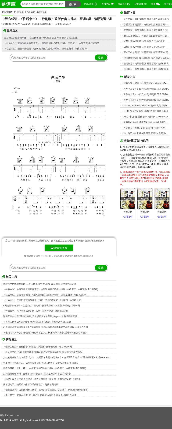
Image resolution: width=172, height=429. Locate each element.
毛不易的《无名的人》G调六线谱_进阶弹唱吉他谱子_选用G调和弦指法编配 (40, 362)
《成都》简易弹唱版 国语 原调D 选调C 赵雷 (143, 41)
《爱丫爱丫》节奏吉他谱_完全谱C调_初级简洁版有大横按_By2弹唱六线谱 (39, 395)
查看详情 (127, 211)
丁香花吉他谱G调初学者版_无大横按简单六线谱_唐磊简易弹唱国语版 (37, 321)
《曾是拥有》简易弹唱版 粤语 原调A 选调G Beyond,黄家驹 (145, 30)
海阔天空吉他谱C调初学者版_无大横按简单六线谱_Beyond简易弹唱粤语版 (40, 316)
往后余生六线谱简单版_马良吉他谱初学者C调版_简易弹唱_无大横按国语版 (41, 37)
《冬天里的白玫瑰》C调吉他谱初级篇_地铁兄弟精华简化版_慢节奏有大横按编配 (42, 351)
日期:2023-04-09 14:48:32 (16, 24)
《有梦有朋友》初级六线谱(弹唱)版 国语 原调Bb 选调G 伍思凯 (145, 88)
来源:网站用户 (63, 24)
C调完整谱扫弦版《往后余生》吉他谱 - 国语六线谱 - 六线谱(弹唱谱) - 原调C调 (41, 305)
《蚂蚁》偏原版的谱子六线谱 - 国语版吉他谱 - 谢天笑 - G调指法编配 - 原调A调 (42, 378)
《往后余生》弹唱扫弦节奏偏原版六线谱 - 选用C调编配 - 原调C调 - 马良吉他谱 (42, 300)
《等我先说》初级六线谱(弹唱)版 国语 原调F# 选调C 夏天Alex (145, 83)
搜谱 (101, 58)
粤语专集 (127, 198)
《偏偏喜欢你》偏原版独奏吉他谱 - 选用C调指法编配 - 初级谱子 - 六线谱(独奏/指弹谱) (45, 389)
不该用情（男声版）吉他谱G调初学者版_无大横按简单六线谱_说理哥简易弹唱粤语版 (45, 332)
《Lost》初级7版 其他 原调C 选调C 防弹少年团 (144, 111)
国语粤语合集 (162, 198)
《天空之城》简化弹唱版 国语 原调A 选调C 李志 (145, 18)
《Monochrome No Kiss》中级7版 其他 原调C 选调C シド (145, 105)
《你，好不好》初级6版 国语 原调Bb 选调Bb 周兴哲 (145, 133)
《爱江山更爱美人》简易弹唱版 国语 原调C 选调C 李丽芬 (145, 35)
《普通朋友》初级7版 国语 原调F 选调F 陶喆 (143, 127)
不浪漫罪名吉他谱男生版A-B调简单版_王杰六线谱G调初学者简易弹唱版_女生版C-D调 (45, 327)
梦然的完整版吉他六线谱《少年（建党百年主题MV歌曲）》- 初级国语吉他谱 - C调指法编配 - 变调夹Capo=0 (56, 357)
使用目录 (127, 216)
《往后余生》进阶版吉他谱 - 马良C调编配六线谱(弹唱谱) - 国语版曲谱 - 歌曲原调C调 (45, 48)
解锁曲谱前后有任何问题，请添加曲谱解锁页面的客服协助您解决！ (59, 255)
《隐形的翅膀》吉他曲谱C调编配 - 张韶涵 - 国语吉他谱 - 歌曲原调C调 (37, 346)
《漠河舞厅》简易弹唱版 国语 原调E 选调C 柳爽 (145, 63)
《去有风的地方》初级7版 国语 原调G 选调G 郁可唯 (145, 122)
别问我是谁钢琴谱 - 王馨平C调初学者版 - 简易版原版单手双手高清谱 (37, 373)
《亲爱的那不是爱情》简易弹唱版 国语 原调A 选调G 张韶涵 (145, 24)
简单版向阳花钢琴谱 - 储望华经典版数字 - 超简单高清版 (30, 384)
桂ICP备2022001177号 (52, 420)
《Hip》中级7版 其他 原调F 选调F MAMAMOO (144, 116)
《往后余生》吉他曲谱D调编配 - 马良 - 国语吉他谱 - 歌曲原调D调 (35, 310)
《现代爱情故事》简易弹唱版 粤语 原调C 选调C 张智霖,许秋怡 (145, 57)
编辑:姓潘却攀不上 (42, 24)
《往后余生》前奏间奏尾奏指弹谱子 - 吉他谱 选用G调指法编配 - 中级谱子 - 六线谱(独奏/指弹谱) (51, 43)
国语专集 (144, 198)
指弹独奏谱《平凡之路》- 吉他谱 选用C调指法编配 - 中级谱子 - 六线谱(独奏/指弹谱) (44, 368)
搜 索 (73, 4)
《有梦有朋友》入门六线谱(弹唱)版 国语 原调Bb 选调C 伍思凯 (145, 94)
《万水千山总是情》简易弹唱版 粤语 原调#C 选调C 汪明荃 (145, 52)
